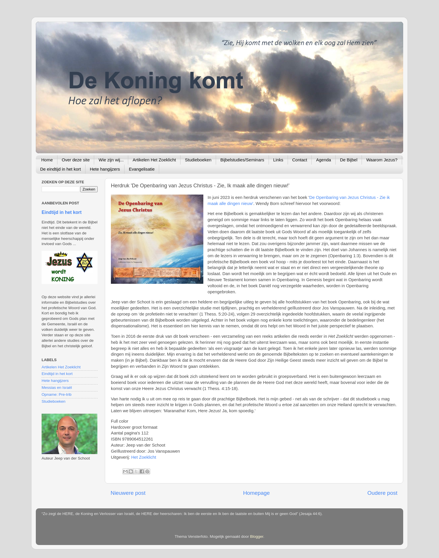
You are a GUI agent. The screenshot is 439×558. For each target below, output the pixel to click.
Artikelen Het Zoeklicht (154, 159)
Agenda (323, 159)
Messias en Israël (57, 387)
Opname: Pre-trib (57, 394)
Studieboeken (198, 159)
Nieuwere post (128, 493)
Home (47, 159)
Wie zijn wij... (111, 159)
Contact (299, 159)
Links (278, 159)
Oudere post (382, 493)
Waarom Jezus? (381, 159)
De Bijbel (348, 159)
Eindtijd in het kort (62, 212)
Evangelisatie (142, 169)
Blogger (256, 536)
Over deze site (76, 159)
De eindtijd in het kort (60, 169)
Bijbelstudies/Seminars (242, 159)
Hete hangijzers (105, 169)
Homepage (256, 493)
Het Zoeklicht (143, 457)
